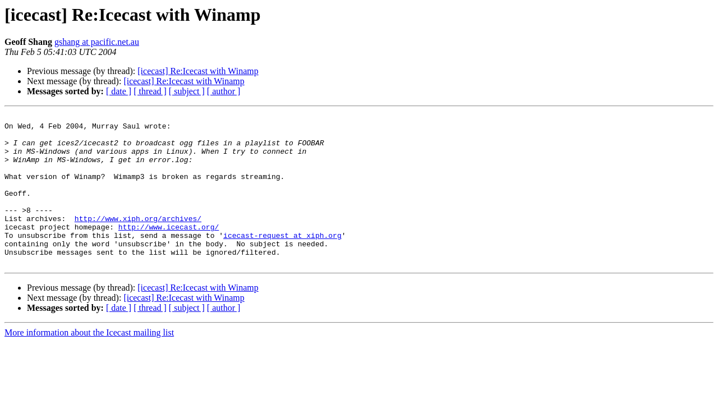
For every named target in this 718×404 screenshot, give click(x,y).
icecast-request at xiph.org (282, 260)
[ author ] (224, 91)
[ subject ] (187, 91)
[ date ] (118, 91)
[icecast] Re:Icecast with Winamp (197, 71)
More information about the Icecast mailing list (89, 363)
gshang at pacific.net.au (96, 42)
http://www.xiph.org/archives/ (138, 240)
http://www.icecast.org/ (168, 250)
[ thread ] (150, 91)
